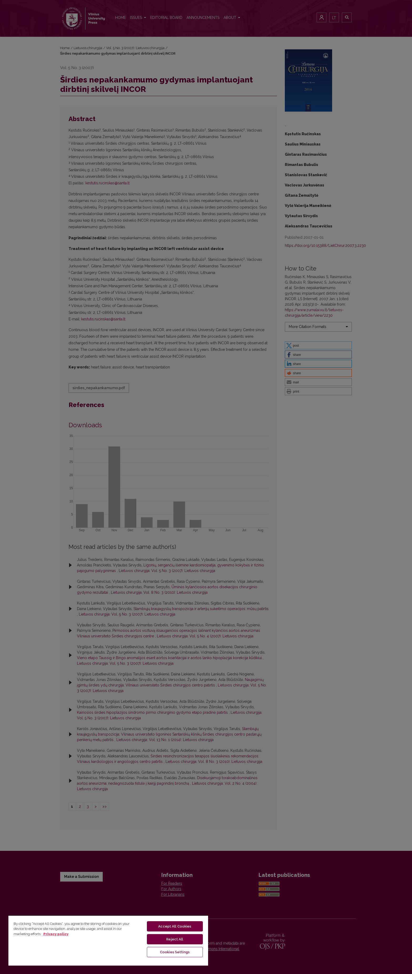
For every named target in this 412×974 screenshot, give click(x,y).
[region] (108, 940)
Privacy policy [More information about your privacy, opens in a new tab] (55, 934)
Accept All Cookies (174, 926)
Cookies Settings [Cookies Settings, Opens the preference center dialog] (175, 952)
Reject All (174, 939)
